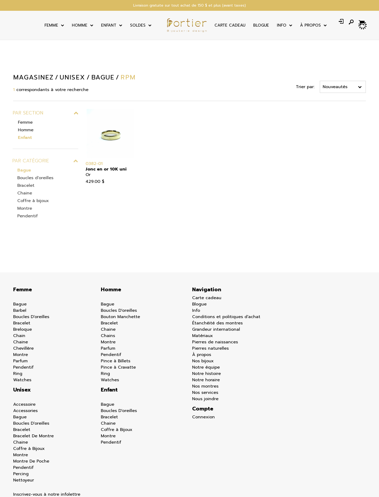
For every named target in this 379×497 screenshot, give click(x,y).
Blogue (261, 25)
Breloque (22, 297)
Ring (17, 341)
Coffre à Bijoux (29, 416)
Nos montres (205, 354)
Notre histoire (206, 341)
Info (281, 25)
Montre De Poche (31, 429)
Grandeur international (216, 297)
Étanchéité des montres (217, 291)
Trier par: (305, 87)
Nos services (205, 360)
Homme (79, 25)
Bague (21, 170)
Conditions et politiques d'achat (226, 285)
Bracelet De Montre (33, 404)
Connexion (203, 385)
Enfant (108, 25)
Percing (21, 442)
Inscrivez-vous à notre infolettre (46, 462)
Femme (51, 25)
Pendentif (25, 216)
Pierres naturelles (210, 316)
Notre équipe (206, 335)
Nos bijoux (203, 329)
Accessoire (24, 372)
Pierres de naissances (215, 310)
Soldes (138, 25)
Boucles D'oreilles (31, 285)
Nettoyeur (23, 448)
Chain (19, 303)
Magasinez (33, 77)
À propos (201, 322)
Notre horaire (206, 348)
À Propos (310, 25)
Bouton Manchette (120, 285)
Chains (108, 303)
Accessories (25, 378)
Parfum (20, 329)
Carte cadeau (230, 25)
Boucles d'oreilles (33, 178)
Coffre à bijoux (30, 201)
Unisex (22, 358)
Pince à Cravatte (118, 335)
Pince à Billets (115, 329)
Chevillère (23, 316)
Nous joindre (205, 367)
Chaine (22, 193)
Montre (22, 208)
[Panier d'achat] (362, 22)
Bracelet (23, 185)
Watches (22, 348)
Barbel (19, 278)
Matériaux (202, 303)
